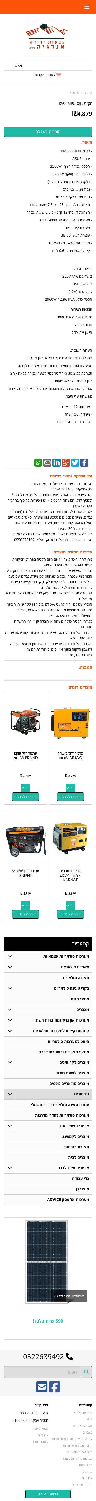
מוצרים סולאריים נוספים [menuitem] (69, 1083)
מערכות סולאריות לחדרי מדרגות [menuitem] (62, 1115)
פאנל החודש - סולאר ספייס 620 (69, 1296)
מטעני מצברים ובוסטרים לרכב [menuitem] (64, 1052)
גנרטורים (73, 92)
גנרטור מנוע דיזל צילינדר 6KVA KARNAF (70, 875)
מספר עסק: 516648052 (30, 1420)
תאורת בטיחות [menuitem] (76, 1147)
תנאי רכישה (41, 1429)
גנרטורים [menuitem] (81, 1094)
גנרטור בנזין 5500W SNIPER (25, 873)
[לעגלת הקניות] (48, 75)
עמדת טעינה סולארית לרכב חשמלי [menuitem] (60, 1105)
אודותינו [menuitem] (87, 1472)
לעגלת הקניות (45, 75)
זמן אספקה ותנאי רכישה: (70, 476)
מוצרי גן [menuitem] (82, 1189)
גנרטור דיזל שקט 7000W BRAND (25, 755)
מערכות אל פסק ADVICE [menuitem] (68, 1199)
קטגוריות (80, 943)
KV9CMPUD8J (70, 103)
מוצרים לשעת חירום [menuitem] (72, 1073)
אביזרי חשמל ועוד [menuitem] (74, 1126)
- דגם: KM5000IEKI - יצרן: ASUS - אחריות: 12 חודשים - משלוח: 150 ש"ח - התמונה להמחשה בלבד (48, 286)
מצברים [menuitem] (82, 1009)
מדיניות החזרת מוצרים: (72, 552)
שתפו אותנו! (40, 1442)
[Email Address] (41, 1390)
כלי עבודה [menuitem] (80, 1179)
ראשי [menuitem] (89, 1419)
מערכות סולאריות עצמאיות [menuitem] (66, 956)
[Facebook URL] (54, 1390)
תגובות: (85, 667)
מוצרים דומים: (80, 687)
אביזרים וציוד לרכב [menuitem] (73, 1168)
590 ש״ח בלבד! (48, 1321)
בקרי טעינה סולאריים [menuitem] (71, 988)
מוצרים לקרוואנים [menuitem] (74, 1062)
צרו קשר (41, 1405)
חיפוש (19, 65)
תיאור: (86, 142)
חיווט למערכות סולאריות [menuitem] (68, 1041)
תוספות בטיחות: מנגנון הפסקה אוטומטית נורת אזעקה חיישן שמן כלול (75, 321)
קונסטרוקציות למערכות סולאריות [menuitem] (61, 1031)
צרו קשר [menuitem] (87, 1478)
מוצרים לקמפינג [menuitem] (75, 1136)
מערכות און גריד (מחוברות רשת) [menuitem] (62, 1020)
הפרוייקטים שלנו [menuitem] (82, 1485)
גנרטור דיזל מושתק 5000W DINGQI (70, 755)
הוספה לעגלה (70, 796)
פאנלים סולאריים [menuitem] (75, 967)
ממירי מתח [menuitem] (80, 999)
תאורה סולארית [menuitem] (76, 977)
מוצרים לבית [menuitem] (78, 1157)
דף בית (88, 92)
